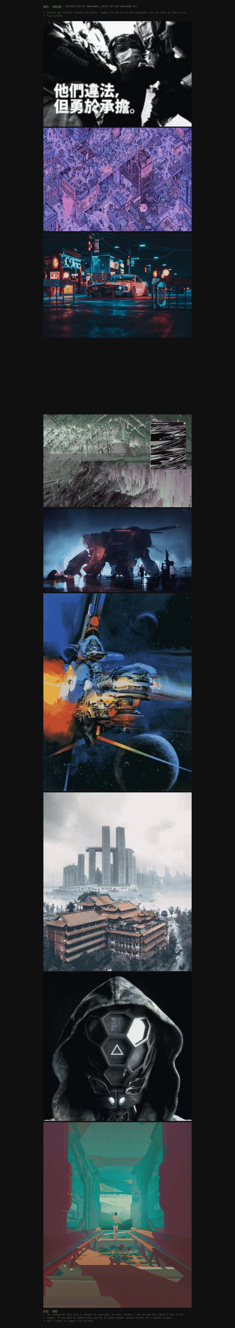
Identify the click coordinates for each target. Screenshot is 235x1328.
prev (46, 1310)
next (55, 1310)
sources (57, 6)
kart (46, 6)
